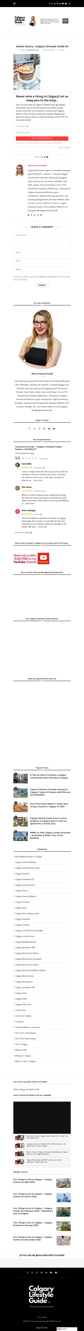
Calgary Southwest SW (25, 987)
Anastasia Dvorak (33, 50)
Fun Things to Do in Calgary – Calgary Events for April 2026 (32, 1180)
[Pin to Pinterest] (45, 157)
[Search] (69, 3)
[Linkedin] (60, 3)
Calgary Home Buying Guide (27, 913)
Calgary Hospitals (22, 919)
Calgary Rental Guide (24, 976)
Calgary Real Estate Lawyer (27, 964)
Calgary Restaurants (24, 981)
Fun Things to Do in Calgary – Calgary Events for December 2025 (32, 1238)
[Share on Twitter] (42, 157)
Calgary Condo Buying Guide (27, 868)
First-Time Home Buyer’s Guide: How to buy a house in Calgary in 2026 (49, 805)
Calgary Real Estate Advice (26, 953)
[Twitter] (52, 3)
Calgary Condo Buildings (25, 862)
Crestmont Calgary (23, 1015)
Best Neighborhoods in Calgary (28, 856)
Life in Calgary (21, 1044)
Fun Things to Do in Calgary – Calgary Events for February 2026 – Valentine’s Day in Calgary (33, 1211)
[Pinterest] (57, 3)
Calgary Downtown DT (24, 879)
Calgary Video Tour (23, 1004)
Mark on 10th (21, 1050)
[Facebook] (49, 3)
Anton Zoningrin (29, 510)
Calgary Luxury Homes (24, 936)
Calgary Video (21, 998)
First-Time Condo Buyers (25, 1033)
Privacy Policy (42, 1317)
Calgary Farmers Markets (26, 896)
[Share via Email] (47, 157)
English (62, 1329)
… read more (37, 480)
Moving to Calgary (23, 1055)
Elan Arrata (27, 487)
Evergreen (19, 1021)
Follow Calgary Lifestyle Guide (26, 1089)
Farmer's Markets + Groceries (27, 1027)
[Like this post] (37, 157)
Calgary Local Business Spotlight (29, 930)
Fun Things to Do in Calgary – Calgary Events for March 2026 (32, 1195)
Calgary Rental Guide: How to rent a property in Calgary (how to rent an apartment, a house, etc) (48, 821)
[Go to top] (42, 1327)
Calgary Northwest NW (25, 947)
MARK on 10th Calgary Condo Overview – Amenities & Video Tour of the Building (50, 835)
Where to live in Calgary (25, 1061)
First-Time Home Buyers (25, 1038)
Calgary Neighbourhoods (25, 942)
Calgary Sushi (21, 993)
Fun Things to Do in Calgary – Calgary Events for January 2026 (32, 1224)
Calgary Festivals (22, 902)
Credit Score (20, 1010)
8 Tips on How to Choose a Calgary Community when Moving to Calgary (49, 776)
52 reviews (43, 458)
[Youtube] (63, 3)
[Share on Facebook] (40, 157)
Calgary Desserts (22, 873)
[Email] (66, 3)
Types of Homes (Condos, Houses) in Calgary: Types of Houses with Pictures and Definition (50, 792)
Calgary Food (20, 907)
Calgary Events (21, 890)
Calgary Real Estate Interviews (28, 959)
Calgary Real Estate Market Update (30, 970)
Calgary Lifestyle (22, 924)
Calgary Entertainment (25, 885)
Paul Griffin (26, 464)
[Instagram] (55, 3)
